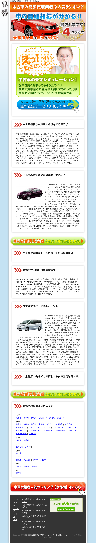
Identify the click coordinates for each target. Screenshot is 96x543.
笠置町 (18, 424)
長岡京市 (19, 447)
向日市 (43, 460)
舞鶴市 (18, 460)
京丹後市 (59, 424)
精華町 (26, 440)
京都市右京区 (21, 427)
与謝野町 (34, 466)
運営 (15, 520)
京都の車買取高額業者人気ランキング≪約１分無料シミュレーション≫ (49, 535)
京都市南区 (71, 431)
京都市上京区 (34, 427)
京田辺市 (49, 424)
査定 (15, 506)
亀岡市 (26, 424)
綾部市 (18, 418)
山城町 (18, 466)
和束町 (18, 473)
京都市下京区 (71, 427)
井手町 (26, 418)
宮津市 (35, 460)
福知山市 (19, 453)
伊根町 (33, 418)
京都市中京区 (21, 431)
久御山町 (32, 434)
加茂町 (33, 424)
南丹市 (28, 447)
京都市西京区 (34, 431)
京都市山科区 (21, 434)
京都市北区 (46, 427)
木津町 (41, 424)
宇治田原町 (50, 418)
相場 (15, 502)
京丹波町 (68, 424)
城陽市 (18, 440)
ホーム (16, 499)
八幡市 (26, 466)
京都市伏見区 (60, 431)
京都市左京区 (58, 427)
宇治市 (41, 418)
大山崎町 (60, 418)
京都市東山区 (47, 431)
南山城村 (27, 460)
